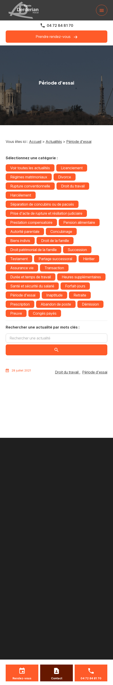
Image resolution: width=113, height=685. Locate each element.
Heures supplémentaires (81, 277)
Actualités (54, 141)
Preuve (16, 313)
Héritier (89, 259)
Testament (19, 259)
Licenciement (72, 168)
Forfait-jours (75, 286)
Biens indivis (20, 240)
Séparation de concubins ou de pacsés (42, 204)
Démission (90, 304)
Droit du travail (73, 186)
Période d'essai (78, 141)
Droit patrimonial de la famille (33, 249)
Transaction (54, 268)
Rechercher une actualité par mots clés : (43, 327)
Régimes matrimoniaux (28, 177)
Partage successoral (55, 259)
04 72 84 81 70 (60, 25)
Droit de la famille (55, 240)
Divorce (64, 177)
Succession (77, 249)
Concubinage (61, 231)
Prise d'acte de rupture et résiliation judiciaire (46, 213)
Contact (56, 678)
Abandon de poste (56, 304)
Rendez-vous (21, 678)
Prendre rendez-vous (57, 36)
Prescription (20, 304)
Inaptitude (54, 295)
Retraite (80, 295)
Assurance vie (22, 268)
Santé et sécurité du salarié (32, 286)
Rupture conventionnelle (30, 186)
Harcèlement (20, 195)
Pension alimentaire (79, 222)
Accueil (35, 141)
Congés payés (44, 313)
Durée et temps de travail (30, 277)
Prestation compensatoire (31, 222)
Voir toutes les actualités (30, 168)
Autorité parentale (24, 231)
